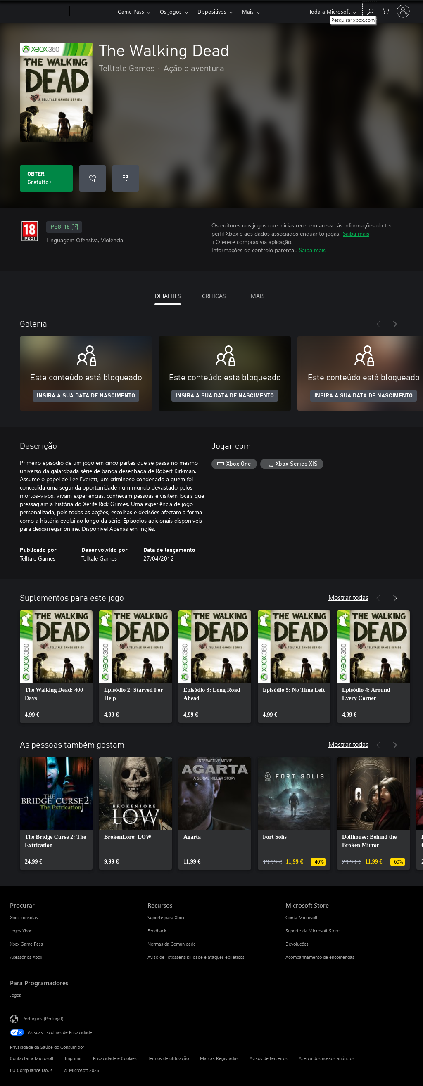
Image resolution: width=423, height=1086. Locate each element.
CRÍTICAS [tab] (214, 296)
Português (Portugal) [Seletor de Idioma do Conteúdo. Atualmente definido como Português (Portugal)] (42, 1018)
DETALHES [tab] (168, 296)
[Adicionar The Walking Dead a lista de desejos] (92, 178)
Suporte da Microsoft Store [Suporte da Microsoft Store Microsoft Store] (312, 930)
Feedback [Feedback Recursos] (156, 930)
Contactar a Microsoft (32, 1058)
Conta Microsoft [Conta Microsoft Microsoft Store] (301, 917)
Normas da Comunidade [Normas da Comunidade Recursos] (171, 943)
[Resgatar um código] (125, 178)
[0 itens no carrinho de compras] (386, 10)
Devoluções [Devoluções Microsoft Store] (297, 943)
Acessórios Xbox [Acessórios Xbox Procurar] (26, 957)
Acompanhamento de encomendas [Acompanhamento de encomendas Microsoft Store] (319, 957)
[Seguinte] (395, 324)
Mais (248, 11)
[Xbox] (93, 11)
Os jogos (171, 11)
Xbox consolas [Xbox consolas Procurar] (24, 917)
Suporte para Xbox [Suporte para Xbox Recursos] (165, 917)
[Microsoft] (38, 11)
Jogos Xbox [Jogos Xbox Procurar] (21, 930)
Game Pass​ (131, 11)
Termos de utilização (168, 1058)
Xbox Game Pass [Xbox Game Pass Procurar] (26, 943)
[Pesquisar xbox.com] (369, 10)
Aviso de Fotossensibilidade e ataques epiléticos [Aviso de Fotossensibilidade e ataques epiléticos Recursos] (196, 957)
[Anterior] (378, 324)
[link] (56, 666)
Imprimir (73, 1058)
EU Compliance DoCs (31, 1070)
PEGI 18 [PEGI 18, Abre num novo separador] (64, 227)
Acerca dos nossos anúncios (326, 1058)
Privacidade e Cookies (115, 1058)
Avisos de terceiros (269, 1058)
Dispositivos (211, 11)
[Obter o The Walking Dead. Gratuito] (46, 178)
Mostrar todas (348, 597)
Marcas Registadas (219, 1058)
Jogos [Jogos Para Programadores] (15, 995)
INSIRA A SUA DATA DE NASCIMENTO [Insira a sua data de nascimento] (86, 396)
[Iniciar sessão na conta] (403, 11)
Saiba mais (356, 233)
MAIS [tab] (257, 296)
